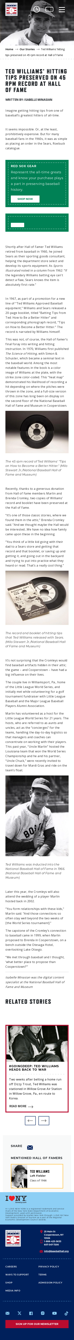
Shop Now (25, 199)
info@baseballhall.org (56, 1251)
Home (9, 49)
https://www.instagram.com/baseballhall (42, 1313)
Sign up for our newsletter (37, 1324)
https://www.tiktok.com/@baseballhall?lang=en (66, 1313)
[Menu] (62, 9)
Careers (11, 1266)
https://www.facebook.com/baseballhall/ (31, 1313)
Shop (8, 1282)
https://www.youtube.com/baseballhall (54, 1313)
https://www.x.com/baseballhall (19, 1313)
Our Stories (27, 49)
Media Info (12, 1290)
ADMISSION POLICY (50, 1282)
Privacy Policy (48, 1266)
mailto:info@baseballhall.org (7, 1313)
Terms (42, 1274)
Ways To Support (17, 1274)
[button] (30, 1120)
